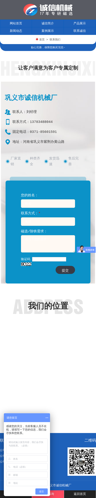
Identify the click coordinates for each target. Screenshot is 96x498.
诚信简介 (48, 23)
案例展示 (48, 31)
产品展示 (79, 23)
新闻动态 (16, 31)
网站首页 (16, 23)
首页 (42, 39)
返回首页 (80, 494)
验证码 (25, 259)
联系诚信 (79, 31)
